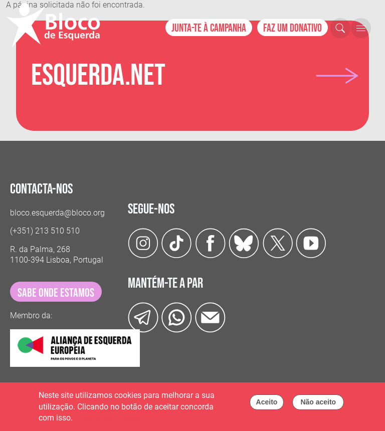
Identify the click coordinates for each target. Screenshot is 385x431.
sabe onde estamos (56, 293)
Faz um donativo (292, 28)
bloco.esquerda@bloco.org (57, 213)
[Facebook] (210, 242)
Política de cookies (108, 420)
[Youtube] (311, 242)
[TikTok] (176, 242)
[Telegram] (143, 317)
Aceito (267, 405)
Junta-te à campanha (208, 28)
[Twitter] (244, 242)
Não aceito (318, 405)
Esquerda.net (98, 76)
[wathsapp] (176, 317)
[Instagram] (143, 242)
